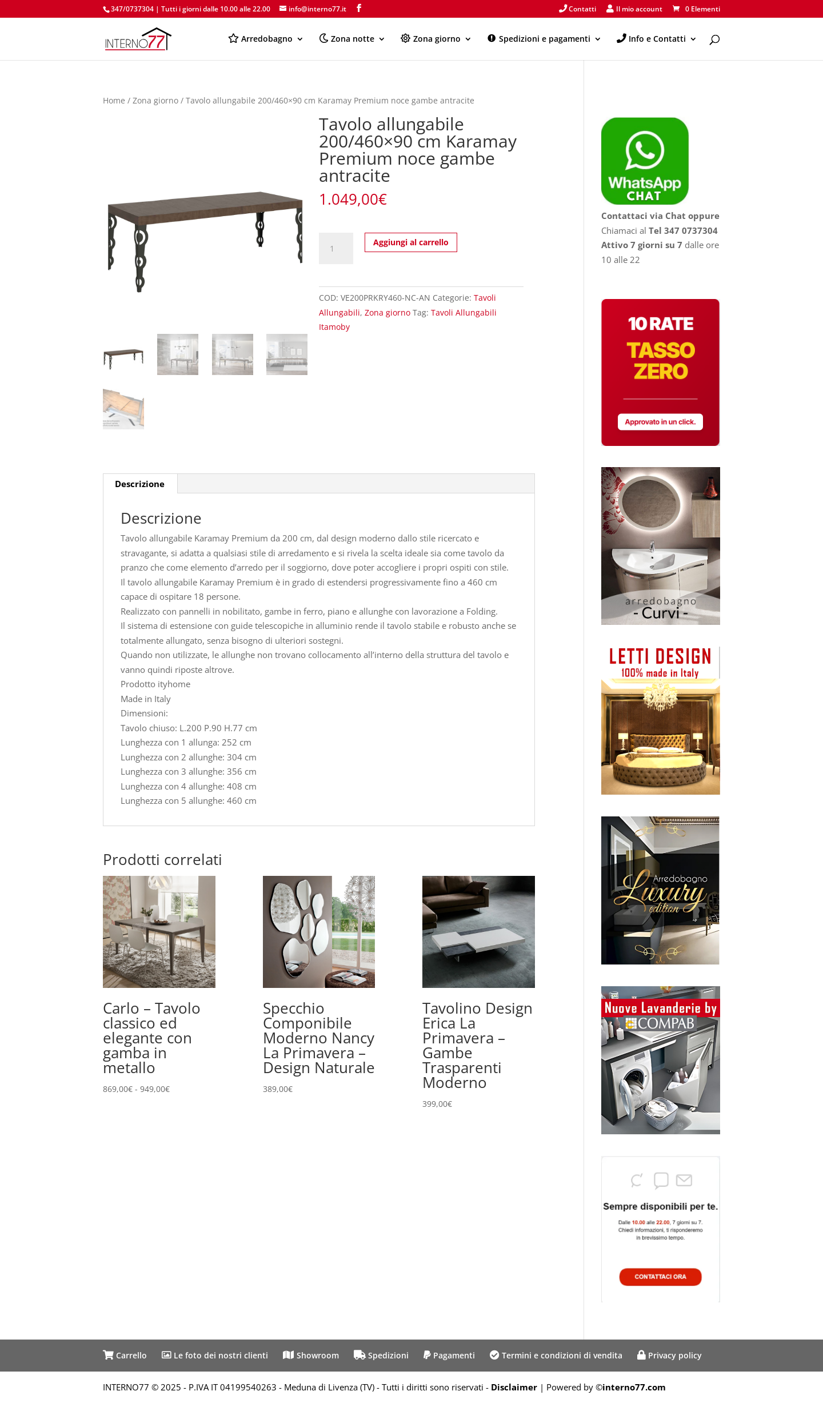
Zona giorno (155, 100)
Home (114, 100)
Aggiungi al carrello (411, 242)
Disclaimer (514, 1387)
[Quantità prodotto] (336, 249)
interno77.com (634, 1387)
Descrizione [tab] (140, 483)
